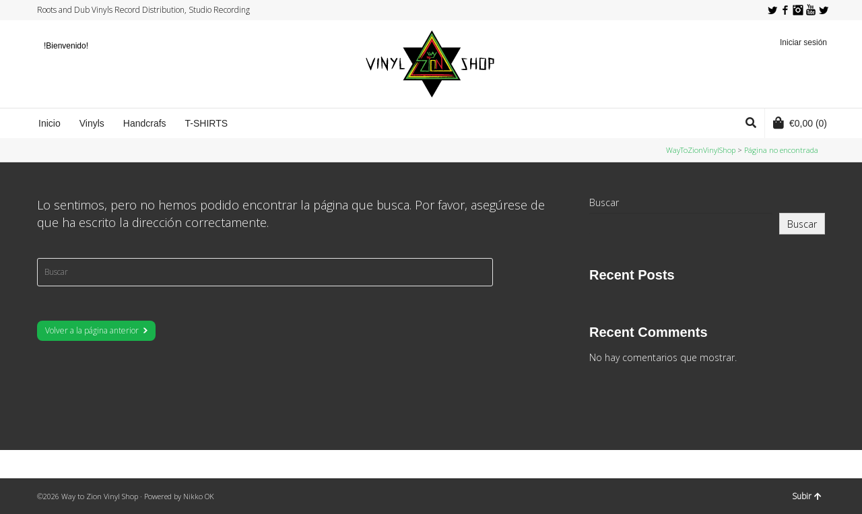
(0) (800, 123)
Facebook (785, 10)
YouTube (811, 10)
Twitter (772, 10)
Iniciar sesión (803, 42)
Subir (807, 496)
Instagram (798, 10)
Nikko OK (198, 496)
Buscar (604, 202)
